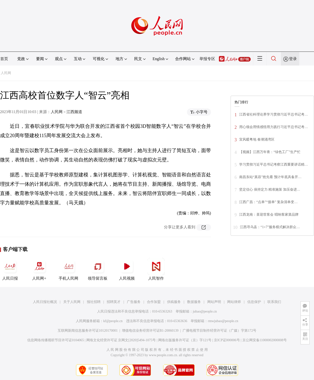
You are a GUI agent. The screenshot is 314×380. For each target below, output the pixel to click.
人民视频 (126, 269)
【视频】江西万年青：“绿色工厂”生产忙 (270, 152)
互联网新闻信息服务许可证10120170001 (88, 330)
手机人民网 (68, 269)
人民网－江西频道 (66, 112)
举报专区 (207, 59)
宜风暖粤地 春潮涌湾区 (257, 139)
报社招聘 (94, 302)
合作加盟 (154, 302)
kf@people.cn (113, 321)
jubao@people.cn (205, 311)
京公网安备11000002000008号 (264, 340)
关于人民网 (71, 302)
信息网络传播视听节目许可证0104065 (55, 340)
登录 (293, 59)
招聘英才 (113, 302)
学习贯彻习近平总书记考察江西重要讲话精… (273, 164)
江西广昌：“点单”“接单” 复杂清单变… (268, 202)
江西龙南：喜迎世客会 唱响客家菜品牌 (269, 214)
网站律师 (234, 302)
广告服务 (134, 302)
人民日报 (10, 269)
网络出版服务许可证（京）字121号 (184, 340)
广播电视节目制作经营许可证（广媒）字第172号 (219, 330)
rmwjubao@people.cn (223, 321)
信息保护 (254, 302)
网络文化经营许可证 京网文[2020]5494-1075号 (121, 340)
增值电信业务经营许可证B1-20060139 (150, 330)
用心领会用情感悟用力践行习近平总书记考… (273, 127)
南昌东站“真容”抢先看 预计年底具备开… (270, 177)
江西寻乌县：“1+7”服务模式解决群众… (270, 227)
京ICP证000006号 (227, 340)
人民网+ (39, 269)
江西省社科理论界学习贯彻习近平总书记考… (273, 114)
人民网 (6, 73)
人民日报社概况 (45, 302)
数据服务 (194, 302)
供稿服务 (174, 302)
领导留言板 (97, 269)
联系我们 (274, 302)
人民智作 (156, 269)
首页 (4, 59)
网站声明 (214, 302)
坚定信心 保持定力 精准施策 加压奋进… (269, 189)
